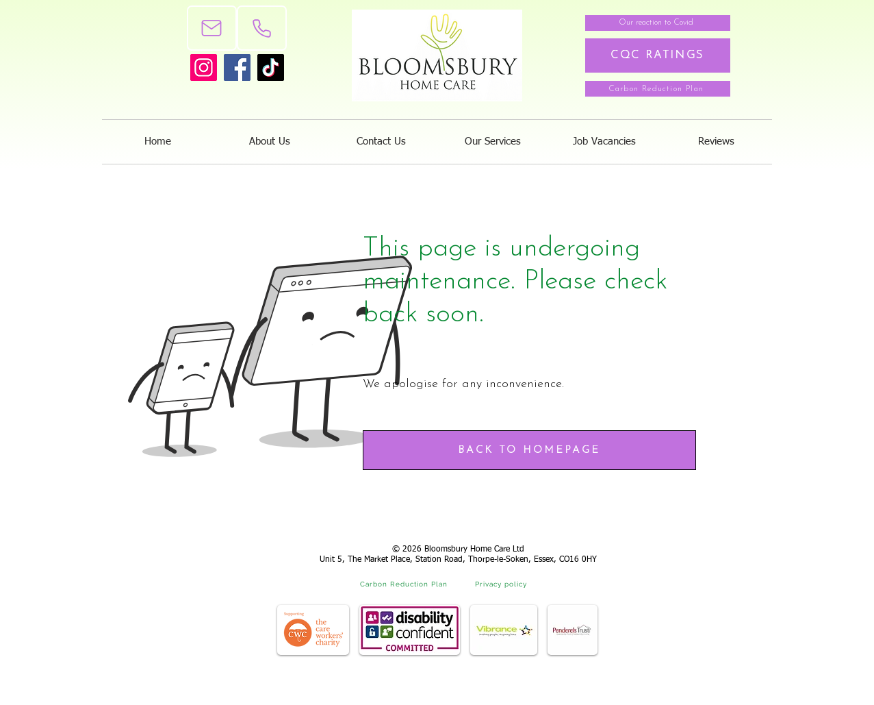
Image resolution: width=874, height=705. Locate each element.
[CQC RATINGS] (657, 55)
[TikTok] (270, 67)
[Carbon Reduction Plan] (657, 89)
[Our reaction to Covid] (657, 23)
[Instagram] (203, 67)
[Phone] (262, 28)
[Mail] (212, 28)
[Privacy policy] (502, 583)
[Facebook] (237, 67)
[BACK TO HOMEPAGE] (529, 450)
